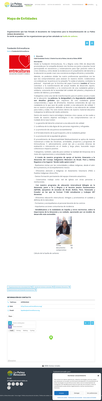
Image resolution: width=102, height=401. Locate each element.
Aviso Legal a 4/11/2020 (89, 397)
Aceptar (61, 393)
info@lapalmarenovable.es (17, 381)
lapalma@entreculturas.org (30, 310)
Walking (25, 330)
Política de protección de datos (30, 395)
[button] (98, 376)
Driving (18, 330)
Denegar (76, 393)
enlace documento (15, 34)
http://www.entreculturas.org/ (31, 306)
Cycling (32, 330)
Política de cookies (62, 397)
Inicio (9, 51)
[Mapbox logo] (12, 361)
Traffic (12, 330)
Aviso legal (18, 395)
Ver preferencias (92, 393)
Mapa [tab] (10, 316)
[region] (51, 341)
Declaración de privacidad (75, 397)
